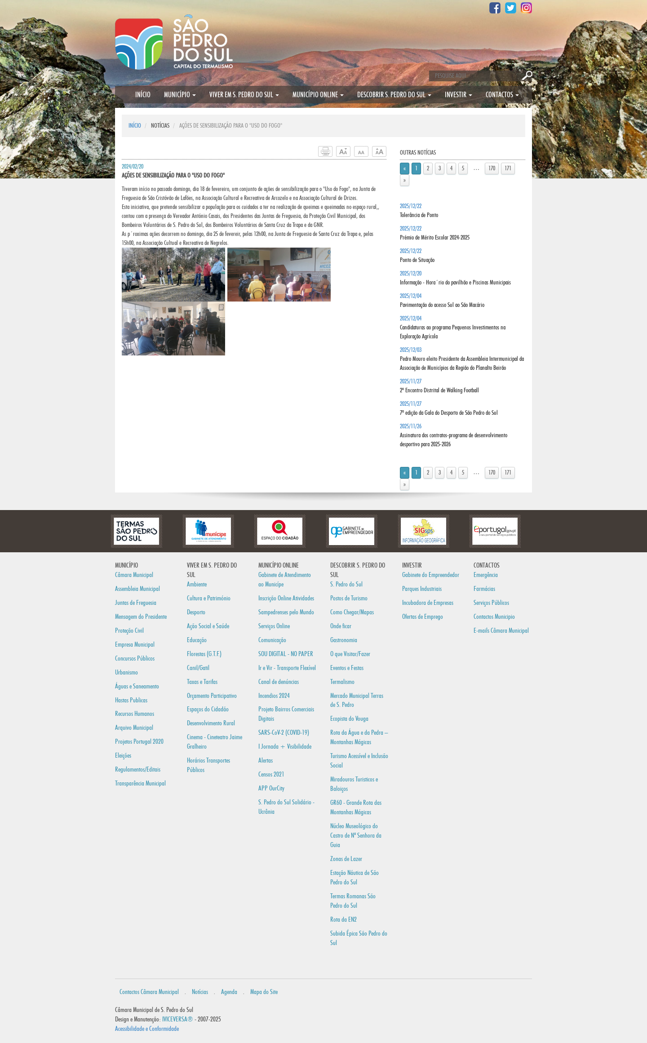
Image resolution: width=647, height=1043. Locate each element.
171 (508, 168)
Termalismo (342, 682)
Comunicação (272, 640)
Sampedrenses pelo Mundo (286, 612)
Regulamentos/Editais (137, 769)
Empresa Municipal (135, 644)
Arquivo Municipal (134, 727)
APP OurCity (271, 788)
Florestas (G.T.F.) (204, 654)
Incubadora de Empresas (427, 602)
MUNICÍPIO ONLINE (318, 94)
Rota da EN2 (343, 919)
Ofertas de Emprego (422, 616)
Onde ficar (340, 626)
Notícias (200, 992)
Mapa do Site (264, 992)
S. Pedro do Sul (346, 584)
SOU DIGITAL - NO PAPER (285, 654)
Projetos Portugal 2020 (139, 741)
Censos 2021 (271, 774)
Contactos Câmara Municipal (149, 992)
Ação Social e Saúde (208, 626)
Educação (197, 640)
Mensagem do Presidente (141, 616)
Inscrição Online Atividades (286, 598)
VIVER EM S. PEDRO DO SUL (244, 94)
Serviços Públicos (491, 602)
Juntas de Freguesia (135, 602)
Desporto (196, 612)
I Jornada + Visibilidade (284, 746)
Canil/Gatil (198, 668)
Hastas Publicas (131, 700)
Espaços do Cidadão (208, 709)
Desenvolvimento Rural (211, 723)
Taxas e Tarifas (202, 682)
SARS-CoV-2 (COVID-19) (283, 732)
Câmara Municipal (134, 575)
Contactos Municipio (494, 616)
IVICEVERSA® (177, 1019)
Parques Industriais (422, 589)
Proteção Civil (129, 630)
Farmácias (484, 589)
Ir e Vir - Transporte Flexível (287, 668)
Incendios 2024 (274, 695)
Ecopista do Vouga (349, 718)
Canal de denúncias (278, 682)
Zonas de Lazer (346, 859)
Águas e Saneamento (137, 686)
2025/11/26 (453, 435)
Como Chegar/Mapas (352, 612)
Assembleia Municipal (137, 589)
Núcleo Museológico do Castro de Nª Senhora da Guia (355, 835)
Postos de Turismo (349, 598)
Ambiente (197, 584)
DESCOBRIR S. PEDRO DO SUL (394, 94)
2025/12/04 (452, 327)
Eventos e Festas (346, 668)
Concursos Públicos (135, 658)
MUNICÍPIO (180, 94)
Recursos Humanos (134, 713)
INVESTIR (458, 94)
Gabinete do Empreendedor (430, 575)
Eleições (123, 755)
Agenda (229, 992)
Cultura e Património (208, 598)
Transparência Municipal (140, 783)
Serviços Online (274, 626)
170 (491, 168)
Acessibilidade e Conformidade (147, 1028)
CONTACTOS (502, 94)
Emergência (486, 575)
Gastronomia (343, 640)
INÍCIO (143, 94)
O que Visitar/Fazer (350, 654)
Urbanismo (126, 672)
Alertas (265, 760)
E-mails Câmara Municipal (501, 630)
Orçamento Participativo (212, 695)
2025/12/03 (462, 359)
